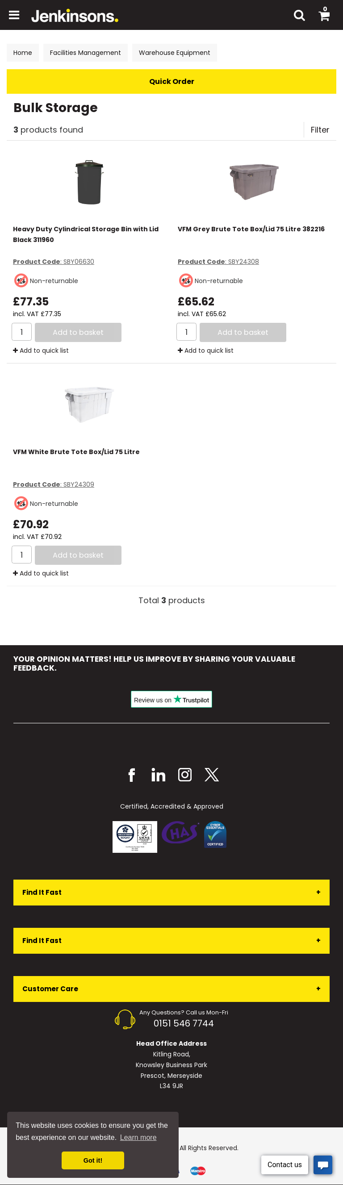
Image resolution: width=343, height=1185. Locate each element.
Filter (320, 129)
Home (22, 52)
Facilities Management (85, 52)
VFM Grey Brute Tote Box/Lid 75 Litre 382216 (251, 229)
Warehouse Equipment (174, 52)
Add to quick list (41, 350)
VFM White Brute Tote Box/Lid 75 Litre (76, 451)
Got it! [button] (93, 1160)
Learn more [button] (138, 1137)
